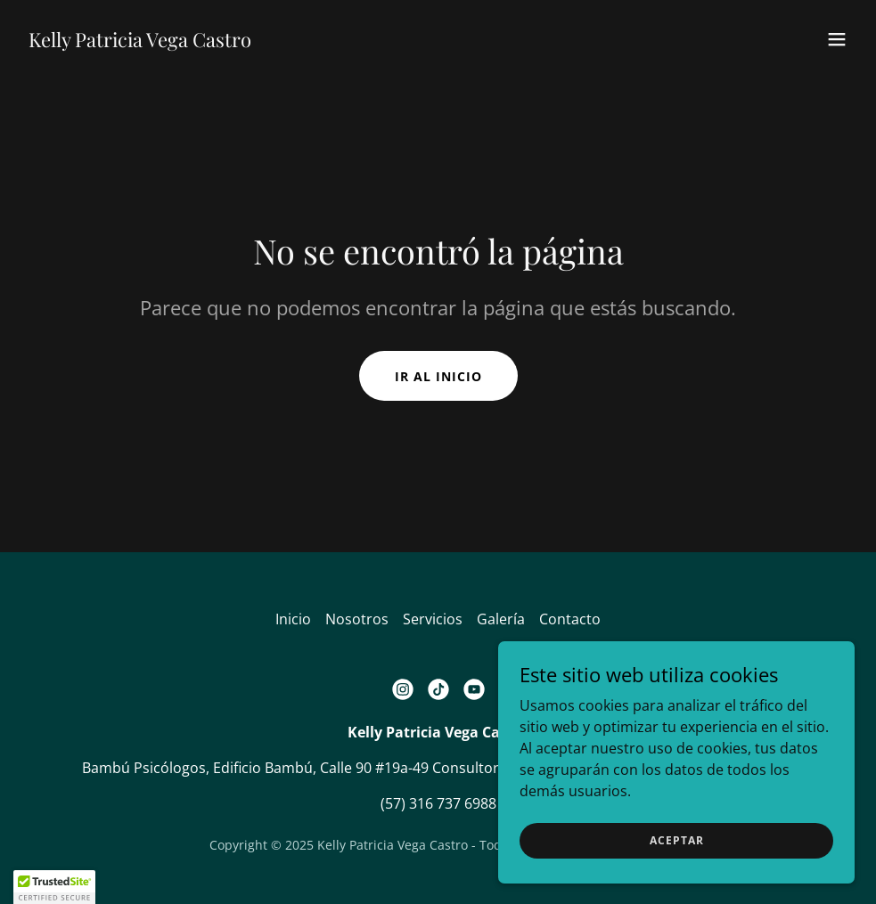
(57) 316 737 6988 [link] (438, 803)
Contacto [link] (570, 619)
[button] (837, 39)
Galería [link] (501, 619)
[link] (140, 42)
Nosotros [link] (357, 619)
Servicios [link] (433, 619)
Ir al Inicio (438, 376)
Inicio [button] (293, 619)
